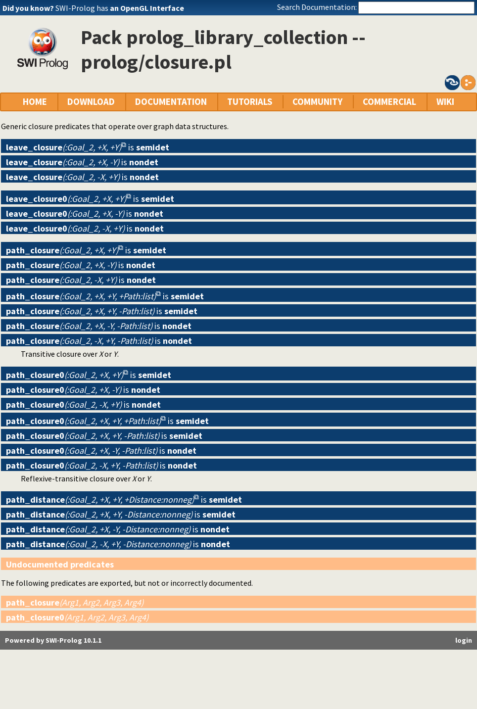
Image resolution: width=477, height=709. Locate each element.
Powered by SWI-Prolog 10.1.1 (53, 640)
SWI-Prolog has (119, 8)
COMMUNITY (317, 101)
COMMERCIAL (389, 101)
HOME (35, 101)
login (463, 640)
